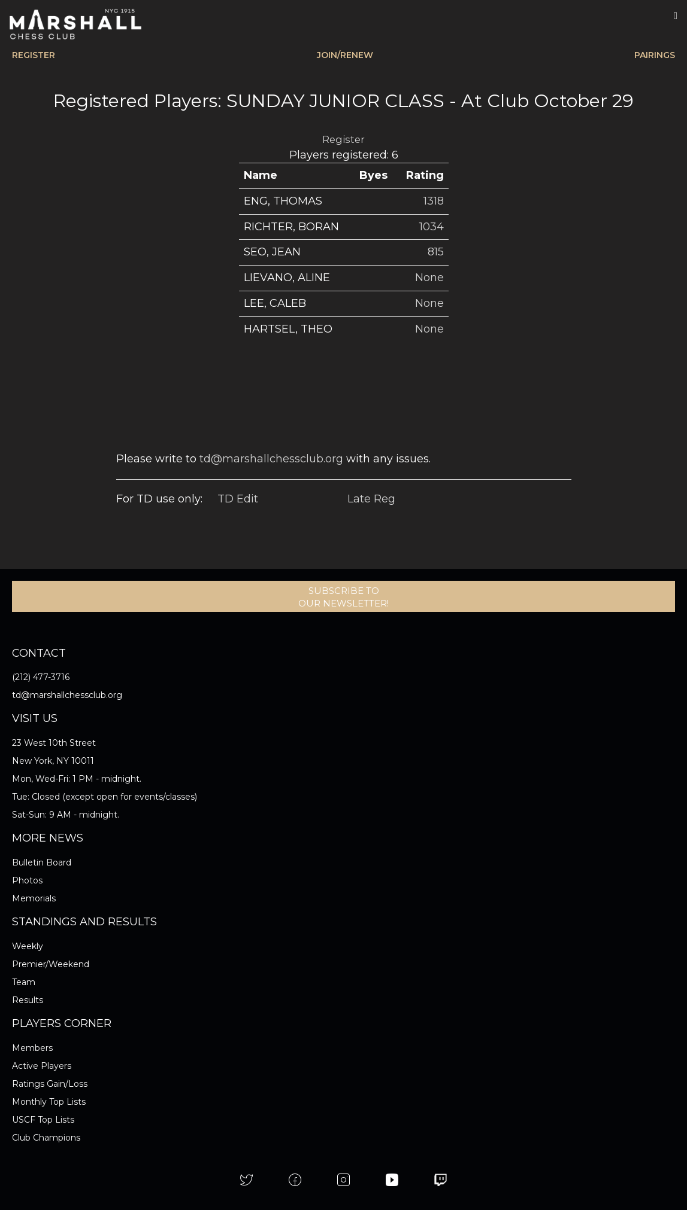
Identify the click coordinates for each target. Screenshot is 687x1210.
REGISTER (33, 55)
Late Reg (371, 498)
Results (27, 1000)
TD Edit (237, 498)
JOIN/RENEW (345, 55)
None (429, 277)
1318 (433, 201)
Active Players (41, 1065)
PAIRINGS (654, 55)
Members (32, 1048)
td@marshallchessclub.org (271, 458)
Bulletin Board (41, 862)
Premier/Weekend (50, 964)
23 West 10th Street (54, 742)
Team (23, 982)
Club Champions (46, 1137)
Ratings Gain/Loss (49, 1083)
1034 (431, 226)
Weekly (27, 946)
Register (343, 139)
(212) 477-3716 (40, 677)
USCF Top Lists (43, 1119)
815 (436, 251)
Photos (27, 880)
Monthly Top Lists (49, 1101)
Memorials (34, 898)
